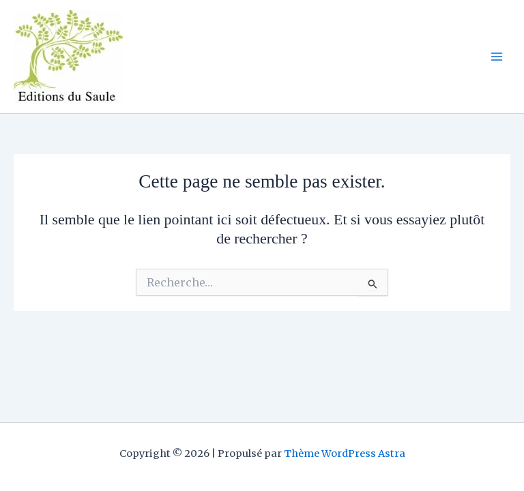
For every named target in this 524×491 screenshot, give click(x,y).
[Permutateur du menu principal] (496, 56)
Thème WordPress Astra (344, 453)
